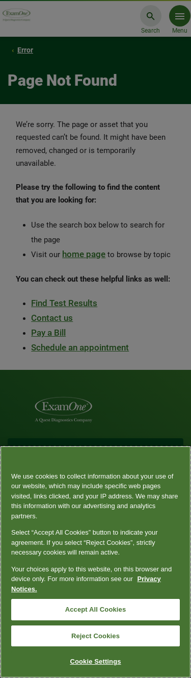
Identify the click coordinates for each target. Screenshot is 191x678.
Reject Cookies (95, 636)
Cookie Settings (95, 661)
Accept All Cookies (95, 609)
